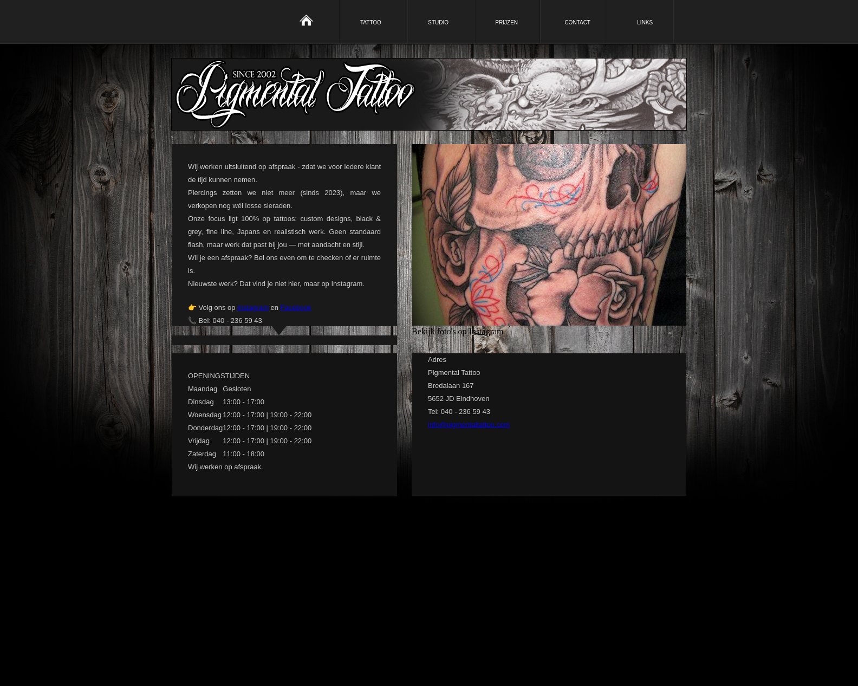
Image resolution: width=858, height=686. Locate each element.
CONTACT (577, 22)
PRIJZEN (506, 22)
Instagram (253, 307)
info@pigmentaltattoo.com (469, 424)
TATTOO (370, 22)
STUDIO (438, 22)
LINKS (645, 22)
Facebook (296, 307)
